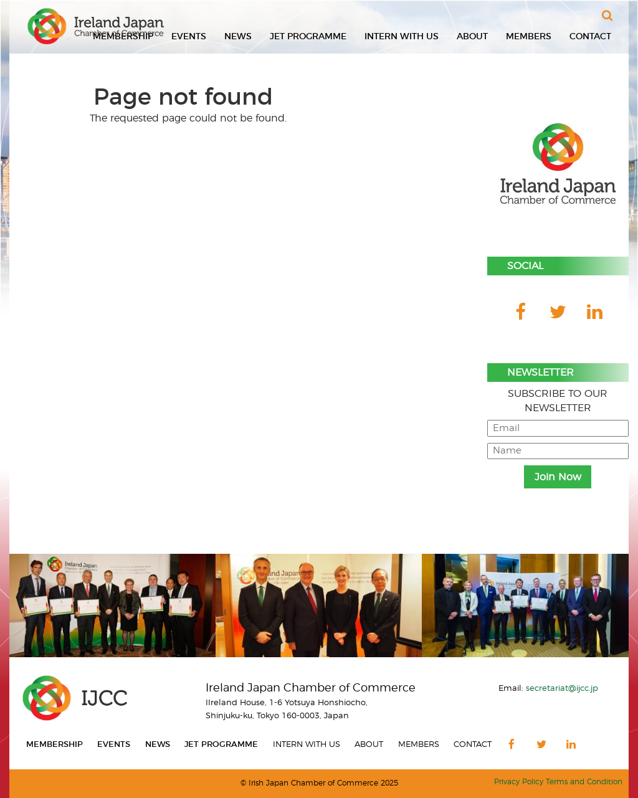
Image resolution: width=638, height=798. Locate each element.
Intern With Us (401, 36)
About (472, 36)
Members (528, 36)
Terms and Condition (584, 782)
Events (188, 36)
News (238, 36)
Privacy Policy (518, 782)
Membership (54, 745)
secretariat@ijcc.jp (562, 688)
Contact (590, 36)
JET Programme (308, 36)
